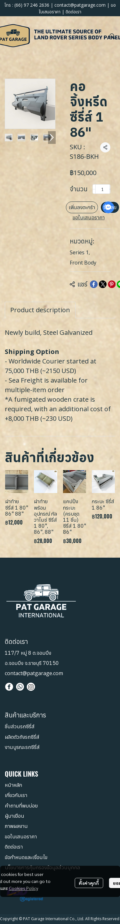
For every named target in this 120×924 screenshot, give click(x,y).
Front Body (83, 262)
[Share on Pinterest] (112, 284)
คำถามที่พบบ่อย (21, 805)
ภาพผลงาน (16, 826)
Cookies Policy (23, 888)
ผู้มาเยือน (14, 816)
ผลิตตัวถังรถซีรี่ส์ (22, 737)
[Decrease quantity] (94, 189)
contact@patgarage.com (80, 5)
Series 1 (80, 252)
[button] (112, 36)
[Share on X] (103, 284)
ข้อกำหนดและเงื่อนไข (26, 857)
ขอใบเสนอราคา (89, 217)
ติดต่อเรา (73, 12)
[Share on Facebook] (94, 284)
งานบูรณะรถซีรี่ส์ (22, 747)
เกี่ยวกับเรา (16, 795)
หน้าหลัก (13, 785)
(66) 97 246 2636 (31, 5)
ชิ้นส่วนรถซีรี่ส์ (20, 726)
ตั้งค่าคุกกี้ (89, 883)
